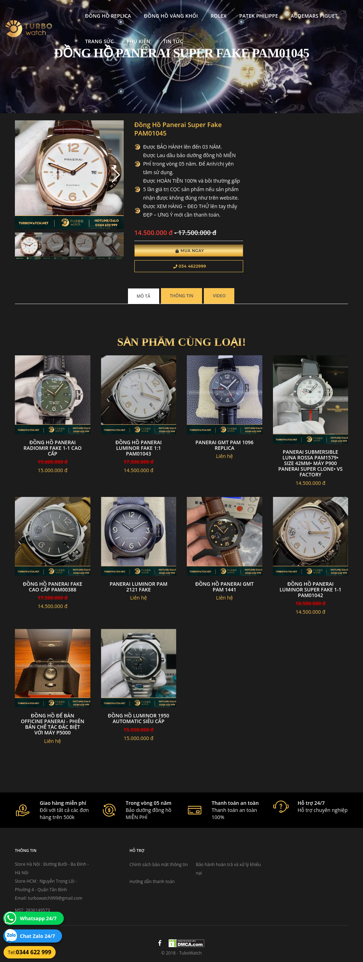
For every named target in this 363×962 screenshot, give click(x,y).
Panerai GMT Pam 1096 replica (224, 445)
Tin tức (151, 38)
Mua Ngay (189, 250)
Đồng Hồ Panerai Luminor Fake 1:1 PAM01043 (139, 448)
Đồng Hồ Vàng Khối (148, 12)
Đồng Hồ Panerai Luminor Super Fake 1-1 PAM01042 (310, 589)
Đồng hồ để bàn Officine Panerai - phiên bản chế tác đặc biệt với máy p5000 (52, 724)
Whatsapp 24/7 (38, 918)
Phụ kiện (116, 38)
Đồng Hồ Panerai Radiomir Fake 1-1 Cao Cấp (52, 448)
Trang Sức (77, 38)
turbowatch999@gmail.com (55, 898)
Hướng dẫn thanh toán (151, 881)
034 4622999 (189, 266)
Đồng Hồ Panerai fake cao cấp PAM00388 (52, 586)
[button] (115, 175)
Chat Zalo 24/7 (37, 936)
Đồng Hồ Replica (86, 12)
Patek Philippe (236, 12)
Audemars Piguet (292, 12)
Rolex (197, 12)
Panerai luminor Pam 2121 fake (138, 586)
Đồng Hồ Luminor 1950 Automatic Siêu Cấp (138, 718)
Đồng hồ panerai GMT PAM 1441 (224, 586)
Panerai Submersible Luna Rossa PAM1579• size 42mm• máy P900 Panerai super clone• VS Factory (310, 463)
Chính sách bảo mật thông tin (158, 864)
